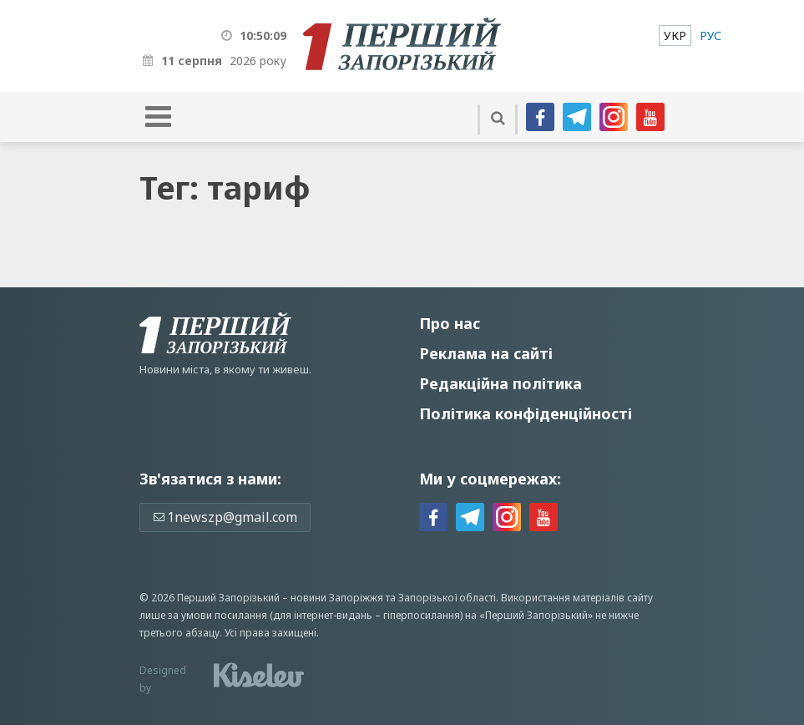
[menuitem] (675, 35)
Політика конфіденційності (525, 413)
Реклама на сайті (486, 353)
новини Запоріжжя (337, 598)
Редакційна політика (500, 383)
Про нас (449, 323)
